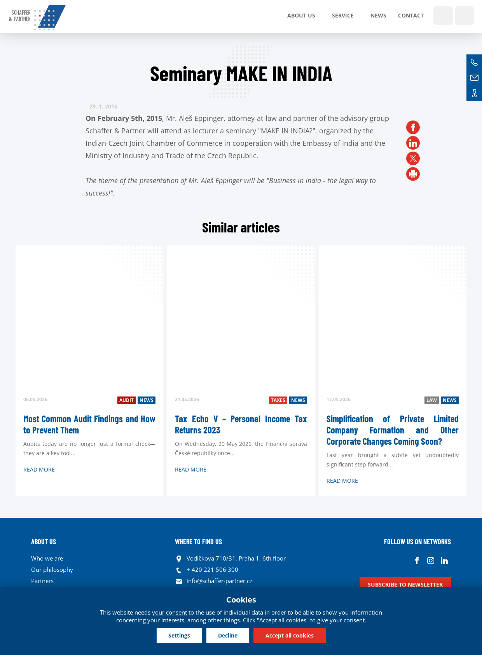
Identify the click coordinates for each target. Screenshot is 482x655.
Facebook (417, 560)
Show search (443, 15)
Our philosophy (52, 569)
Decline (228, 635)
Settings (179, 635)
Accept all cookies (289, 635)
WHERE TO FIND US (198, 541)
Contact (411, 15)
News (378, 15)
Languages (464, 15)
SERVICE (343, 15)
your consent (169, 612)
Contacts (474, 93)
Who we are (47, 558)
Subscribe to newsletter (405, 584)
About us (301, 15)
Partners (42, 581)
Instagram (430, 560)
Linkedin (444, 560)
